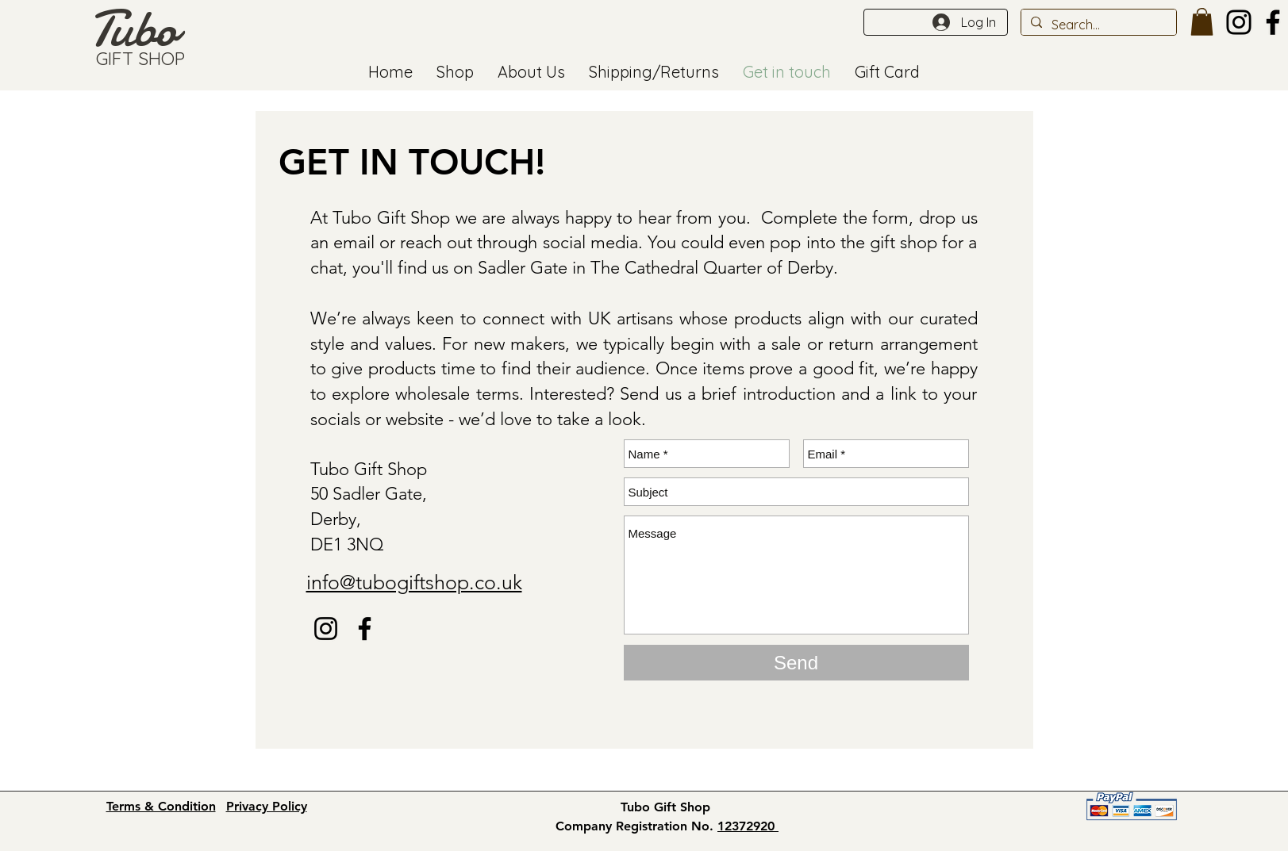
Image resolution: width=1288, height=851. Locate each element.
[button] (1201, 22)
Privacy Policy (266, 806)
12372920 (748, 826)
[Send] (796, 662)
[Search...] (1097, 25)
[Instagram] (1238, 22)
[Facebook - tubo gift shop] (364, 628)
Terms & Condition (161, 806)
